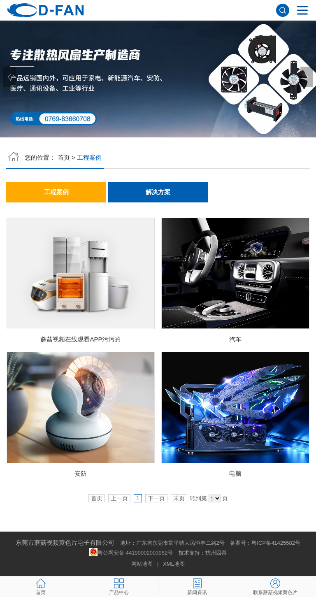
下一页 (156, 498)
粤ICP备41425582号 (275, 543)
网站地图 (142, 564)
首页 (64, 157)
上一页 (119, 498)
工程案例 (56, 192)
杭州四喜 (216, 553)
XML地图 (174, 564)
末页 (179, 498)
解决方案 (158, 192)
